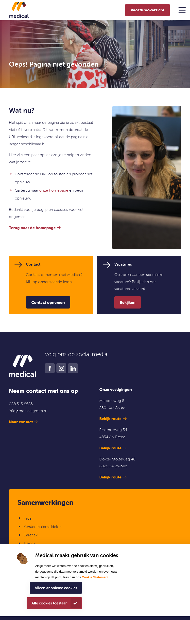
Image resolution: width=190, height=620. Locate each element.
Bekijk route (110, 418)
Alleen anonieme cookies (56, 587)
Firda (27, 518)
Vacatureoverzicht (147, 9)
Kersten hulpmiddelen (42, 526)
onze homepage (53, 190)
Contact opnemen (48, 302)
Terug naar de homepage (32, 227)
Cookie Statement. (95, 577)
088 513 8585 (21, 403)
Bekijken (128, 302)
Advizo (29, 543)
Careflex (30, 534)
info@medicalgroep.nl (28, 410)
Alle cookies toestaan (50, 603)
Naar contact (21, 421)
